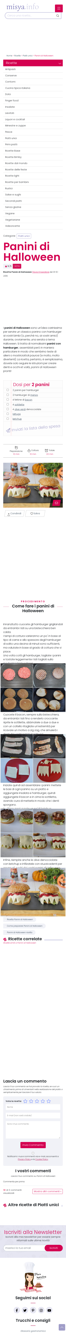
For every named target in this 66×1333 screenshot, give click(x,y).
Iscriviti (54, 1248)
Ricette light (12, 175)
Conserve (11, 75)
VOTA (17, 266)
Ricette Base (12, 150)
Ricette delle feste (16, 169)
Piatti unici (28, 56)
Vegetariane (12, 219)
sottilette (19, 404)
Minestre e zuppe (15, 125)
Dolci (8, 94)
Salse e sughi (13, 194)
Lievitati (9, 113)
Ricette (17, 56)
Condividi (14, 514)
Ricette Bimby (13, 157)
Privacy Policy (24, 1159)
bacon (28, 399)
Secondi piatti (13, 200)
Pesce (8, 131)
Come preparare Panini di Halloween (24, 926)
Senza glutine (13, 207)
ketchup (17, 419)
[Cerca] (30, 15)
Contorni (10, 81)
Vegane (10, 213)
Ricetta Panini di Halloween (20, 919)
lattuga (17, 414)
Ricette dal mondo (16, 163)
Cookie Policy (41, 1159)
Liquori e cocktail (15, 119)
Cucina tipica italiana (17, 88)
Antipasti (10, 69)
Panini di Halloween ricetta (19, 932)
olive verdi (20, 409)
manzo (34, 395)
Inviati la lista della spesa (33, 428)
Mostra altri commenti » (47, 1191)
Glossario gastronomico (33, 1331)
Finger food (11, 100)
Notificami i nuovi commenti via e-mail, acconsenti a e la (33, 1158)
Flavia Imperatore (40, 272)
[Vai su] (62, 1327)
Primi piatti (11, 144)
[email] (26, 1248)
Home (9, 56)
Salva (35, 513)
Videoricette (12, 225)
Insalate (10, 106)
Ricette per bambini (17, 182)
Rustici (9, 188)
